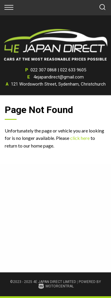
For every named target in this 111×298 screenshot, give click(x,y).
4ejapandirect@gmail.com (58, 77)
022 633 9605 (73, 70)
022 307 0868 (43, 70)
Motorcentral (56, 286)
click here (80, 138)
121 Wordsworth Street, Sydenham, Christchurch (58, 84)
